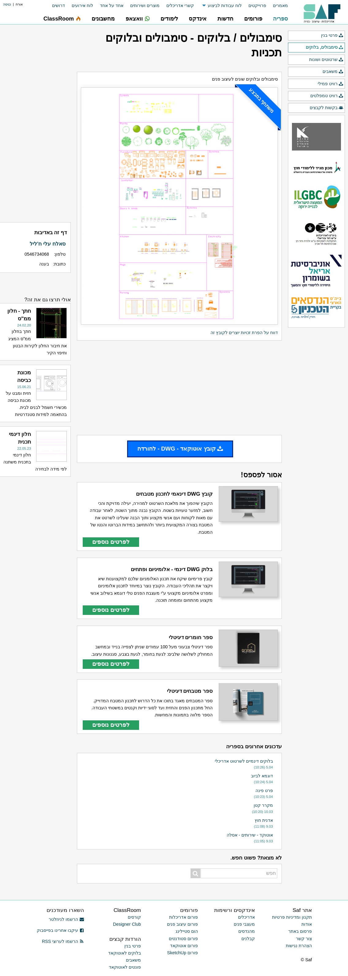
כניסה (7, 4)
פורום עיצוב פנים (182, 924)
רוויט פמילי (330, 84)
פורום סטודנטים (183, 938)
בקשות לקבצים (326, 108)
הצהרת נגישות (299, 945)
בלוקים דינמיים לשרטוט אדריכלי (244, 761)
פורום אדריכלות (183, 917)
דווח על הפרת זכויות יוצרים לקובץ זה (244, 332)
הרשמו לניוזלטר (66, 919)
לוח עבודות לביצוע (225, 5)
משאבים (333, 71)
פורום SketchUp (182, 952)
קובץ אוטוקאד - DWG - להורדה (180, 448)
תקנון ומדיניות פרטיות (292, 917)
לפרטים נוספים (111, 542)
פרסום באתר (300, 931)
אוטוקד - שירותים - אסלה (250, 835)
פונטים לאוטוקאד (125, 967)
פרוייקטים (257, 5)
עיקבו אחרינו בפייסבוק (60, 930)
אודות (306, 924)
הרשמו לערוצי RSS (63, 941)
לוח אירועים (82, 5)
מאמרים (280, 5)
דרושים (58, 5)
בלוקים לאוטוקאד (124, 953)
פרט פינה (264, 790)
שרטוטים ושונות (326, 59)
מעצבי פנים (244, 924)
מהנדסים (246, 931)
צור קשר (304, 938)
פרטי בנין (332, 35)
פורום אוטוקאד (184, 945)
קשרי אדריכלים (180, 5)
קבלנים (248, 938)
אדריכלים (246, 917)
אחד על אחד (111, 5)
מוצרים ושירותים (145, 5)
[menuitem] (277, 5)
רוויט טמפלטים (326, 96)
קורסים (134, 917)
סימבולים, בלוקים (324, 47)
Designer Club (127, 924)
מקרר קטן (263, 805)
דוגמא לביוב (262, 775)
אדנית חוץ (264, 820)
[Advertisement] (179, 388)
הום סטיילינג (187, 931)
